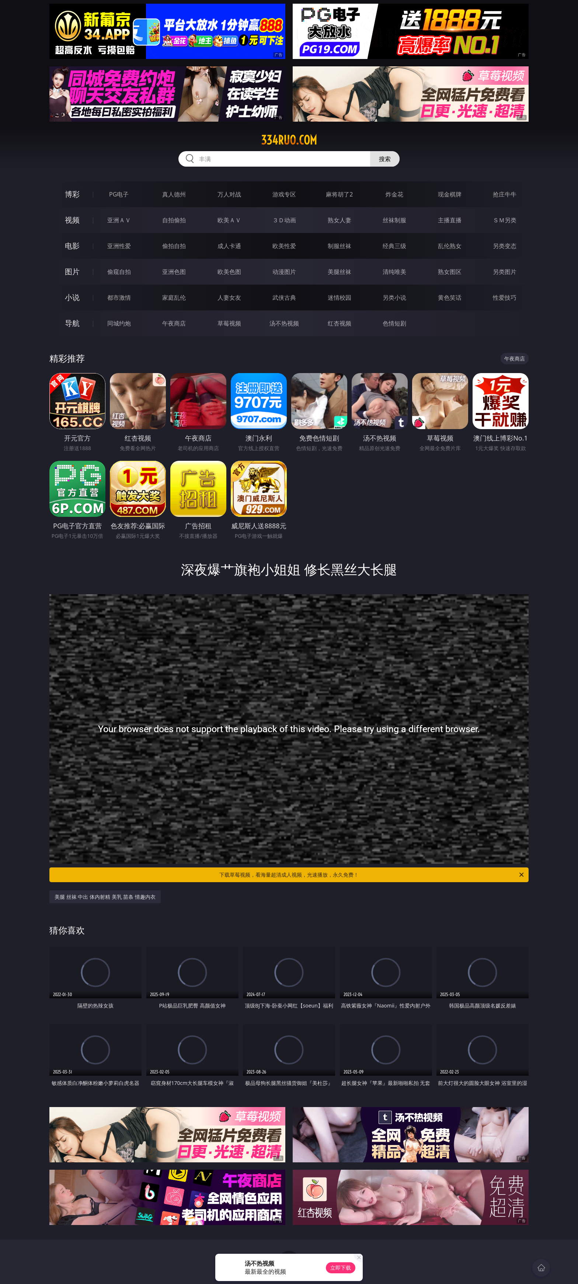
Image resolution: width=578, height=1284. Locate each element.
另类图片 (504, 272)
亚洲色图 (174, 272)
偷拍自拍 (174, 246)
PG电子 (119, 194)
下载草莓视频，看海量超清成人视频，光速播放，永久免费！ (372, 874)
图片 (72, 271)
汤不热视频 (284, 323)
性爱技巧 (504, 297)
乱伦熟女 (450, 246)
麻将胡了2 (339, 194)
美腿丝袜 (339, 272)
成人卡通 (229, 246)
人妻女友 (229, 297)
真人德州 (174, 194)
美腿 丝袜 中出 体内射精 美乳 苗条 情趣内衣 (105, 896)
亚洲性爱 (119, 246)
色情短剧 (394, 323)
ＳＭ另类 (504, 220)
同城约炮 (119, 323)
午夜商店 (174, 323)
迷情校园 (339, 297)
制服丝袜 (339, 246)
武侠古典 (284, 297)
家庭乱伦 (174, 297)
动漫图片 (284, 272)
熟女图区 (450, 272)
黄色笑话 (450, 297)
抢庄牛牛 (504, 194)
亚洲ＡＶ (119, 220)
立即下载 (340, 1267)
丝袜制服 (394, 220)
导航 (72, 323)
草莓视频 (229, 323)
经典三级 (394, 246)
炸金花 (394, 194)
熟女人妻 (339, 220)
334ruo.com (289, 140)
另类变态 (504, 246)
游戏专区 (284, 194)
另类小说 (394, 297)
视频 (72, 220)
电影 (72, 246)
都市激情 (119, 297)
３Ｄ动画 (284, 220)
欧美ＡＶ (229, 220)
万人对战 (229, 194)
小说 (72, 297)
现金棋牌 (450, 194)
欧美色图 (229, 272)
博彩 (72, 194)
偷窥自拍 (119, 272)
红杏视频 (339, 323)
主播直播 (450, 220)
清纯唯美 (394, 272)
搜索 (385, 159)
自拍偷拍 (174, 220)
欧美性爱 (284, 246)
